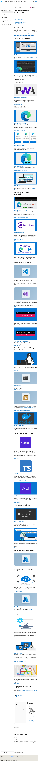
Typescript (16, 473)
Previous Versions (8, 758)
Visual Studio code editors (19, 23)
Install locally (23, 480)
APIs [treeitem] (3, 13)
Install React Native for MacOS (19, 662)
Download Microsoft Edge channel (20, 150)
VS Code (15, 279)
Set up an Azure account (18, 572)
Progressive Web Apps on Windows (20, 97)
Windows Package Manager (19, 404)
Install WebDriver (17, 260)
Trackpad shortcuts (19, 695)
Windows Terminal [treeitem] (4, 21)
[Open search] (33, 1)
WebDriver (16, 255)
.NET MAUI (16, 495)
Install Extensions (17, 326)
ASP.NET (15, 450)
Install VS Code (17, 285)
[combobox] (6, 8)
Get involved (16, 526)
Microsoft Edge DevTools (18, 73)
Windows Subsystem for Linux (19, 366)
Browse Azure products (18, 606)
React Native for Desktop (18, 653)
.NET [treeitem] (2, 18)
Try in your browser (17, 480)
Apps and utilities (19, 698)
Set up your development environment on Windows (24, 35)
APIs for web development (26, 33)
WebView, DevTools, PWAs (19, 19)
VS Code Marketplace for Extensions (20, 321)
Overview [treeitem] (4, 11)
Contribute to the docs (18, 542)
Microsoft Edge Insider (18, 166)
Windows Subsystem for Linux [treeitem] (6, 20)
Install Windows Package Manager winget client (22, 410)
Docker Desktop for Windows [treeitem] (6, 24)
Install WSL (16, 370)
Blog (13, 758)
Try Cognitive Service (18, 591)
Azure (15, 566)
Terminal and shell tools (20, 696)
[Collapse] (12, 6)
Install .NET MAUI (17, 502)
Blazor (28, 454)
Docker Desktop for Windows (19, 425)
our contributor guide (19, 711)
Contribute (17, 758)
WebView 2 (16, 54)
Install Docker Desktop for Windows (20, 431)
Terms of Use (3, 760)
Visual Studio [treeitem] (4, 14)
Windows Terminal (17, 385)
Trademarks (7, 760)
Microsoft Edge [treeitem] (4, 17)
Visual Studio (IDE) (17, 301)
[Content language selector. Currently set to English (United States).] (5, 756)
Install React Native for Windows (20, 661)
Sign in (36, 1)
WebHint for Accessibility (19, 232)
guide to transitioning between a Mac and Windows (28, 690)
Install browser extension (18, 239)
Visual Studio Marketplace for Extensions (21, 341)
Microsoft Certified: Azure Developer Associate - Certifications (24, 745)
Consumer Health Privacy (28, 758)
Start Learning (16, 683)
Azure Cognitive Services (18, 585)
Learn (15, 7)
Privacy (21, 758)
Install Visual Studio (17, 306)
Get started (16, 637)
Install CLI (16, 240)
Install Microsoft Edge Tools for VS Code (21, 217)
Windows (19, 7)
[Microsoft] (1, 1)
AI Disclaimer (3, 758)
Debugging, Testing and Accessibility (20, 22)
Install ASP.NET (17, 458)
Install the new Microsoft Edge (19, 130)
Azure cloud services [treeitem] (5, 25)
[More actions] (36, 7)
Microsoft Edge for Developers (20, 123)
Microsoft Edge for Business (19, 145)
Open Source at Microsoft (19, 521)
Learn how (16, 547)
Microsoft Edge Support (18, 185)
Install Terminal (17, 389)
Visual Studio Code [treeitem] (5, 16)
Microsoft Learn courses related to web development (24, 678)
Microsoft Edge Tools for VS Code (20, 210)
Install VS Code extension (18, 237)
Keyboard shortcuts (19, 693)
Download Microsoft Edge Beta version (21, 170)
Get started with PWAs (18, 104)
